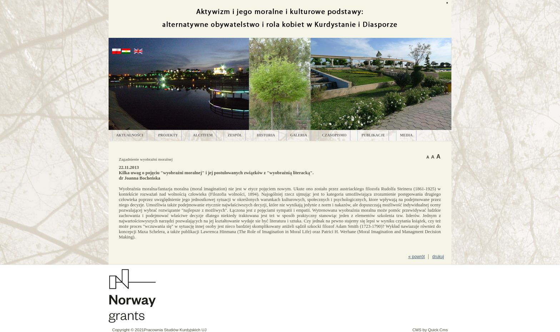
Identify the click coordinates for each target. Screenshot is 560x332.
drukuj (438, 256)
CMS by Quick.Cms (430, 330)
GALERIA (298, 135)
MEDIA (406, 135)
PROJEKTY (168, 135)
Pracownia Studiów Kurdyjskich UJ (175, 330)
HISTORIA (266, 135)
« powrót (416, 256)
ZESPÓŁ (235, 135)
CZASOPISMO (334, 135)
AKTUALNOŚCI (129, 135)
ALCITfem (202, 135)
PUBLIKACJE (373, 135)
